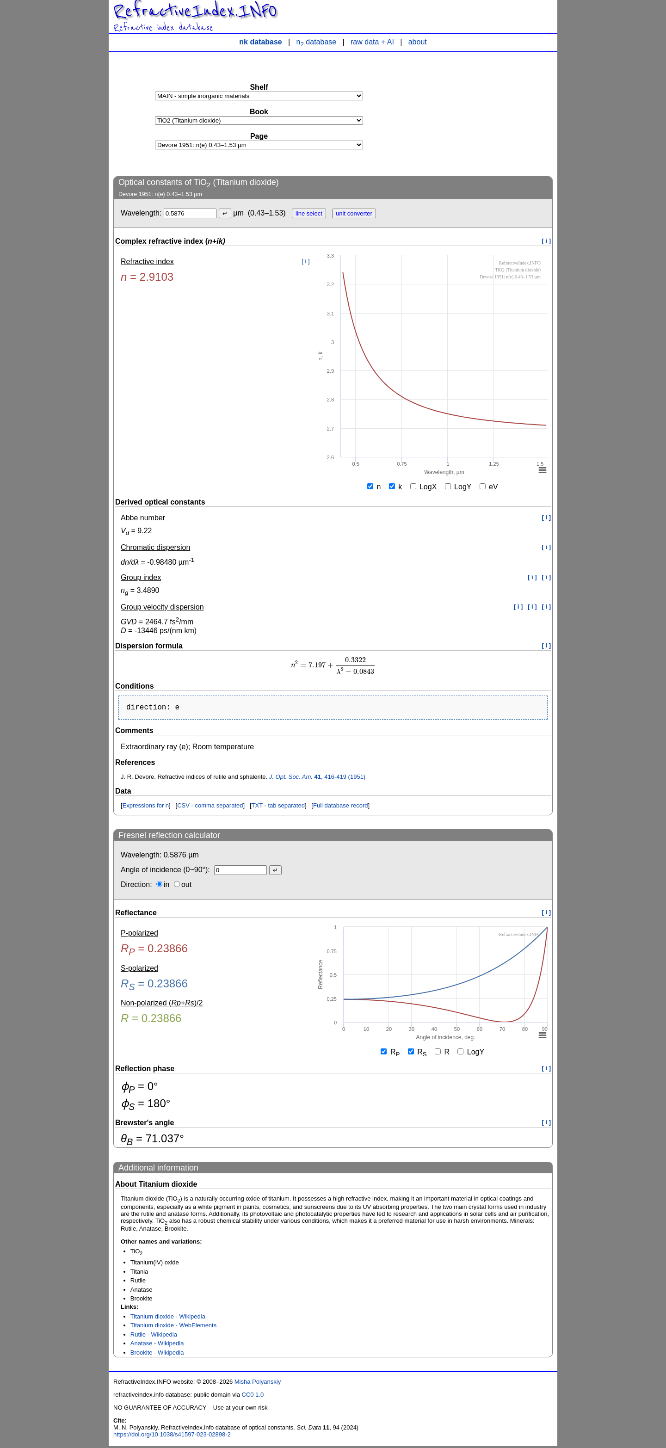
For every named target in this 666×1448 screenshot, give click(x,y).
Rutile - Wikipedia (153, 1336)
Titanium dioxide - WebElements (173, 1327)
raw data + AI (372, 42)
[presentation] (333, 665)
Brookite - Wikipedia (157, 1354)
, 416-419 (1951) (317, 778)
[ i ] (546, 240)
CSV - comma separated (210, 807)
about (417, 42)
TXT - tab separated (278, 807)
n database (316, 42)
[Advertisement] (483, 114)
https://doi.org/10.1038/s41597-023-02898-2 (172, 1436)
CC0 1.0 (253, 1396)
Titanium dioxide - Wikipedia (167, 1318)
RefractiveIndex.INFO (195, 11)
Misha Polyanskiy (257, 1383)
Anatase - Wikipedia (157, 1345)
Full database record (340, 807)
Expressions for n (146, 807)
